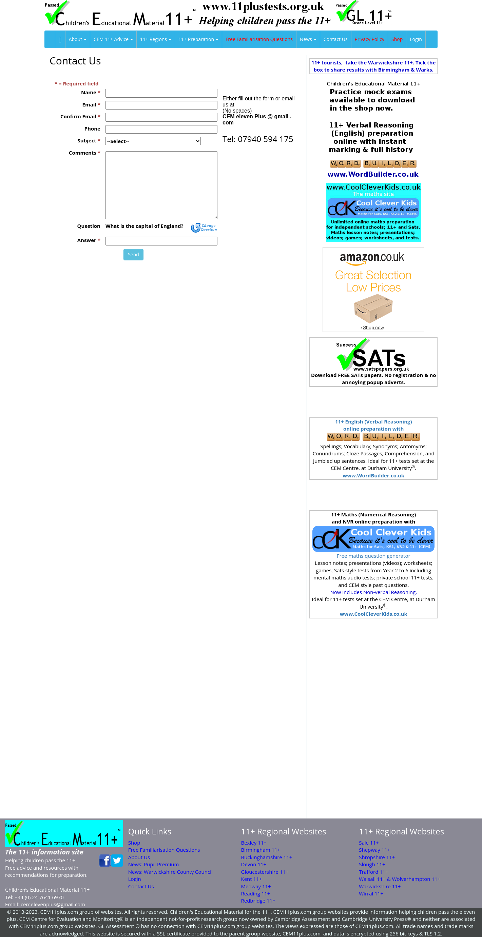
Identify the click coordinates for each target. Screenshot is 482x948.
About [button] (77, 39)
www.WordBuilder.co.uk (373, 475)
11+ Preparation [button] (198, 39)
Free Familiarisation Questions (259, 39)
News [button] (308, 39)
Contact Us (336, 39)
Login (416, 39)
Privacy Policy (369, 39)
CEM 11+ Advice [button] (113, 39)
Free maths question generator (373, 555)
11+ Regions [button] (155, 39)
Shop (397, 39)
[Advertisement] (373, 402)
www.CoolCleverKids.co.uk (373, 613)
